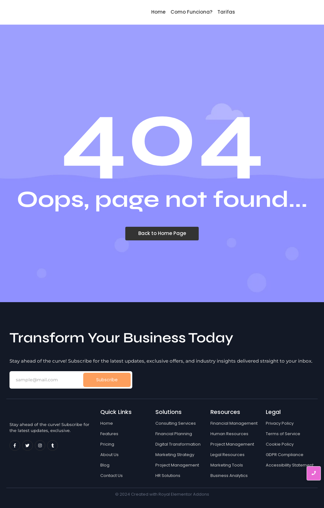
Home (158, 12)
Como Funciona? (191, 12)
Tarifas (226, 12)
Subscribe (107, 380)
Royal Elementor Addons (184, 494)
